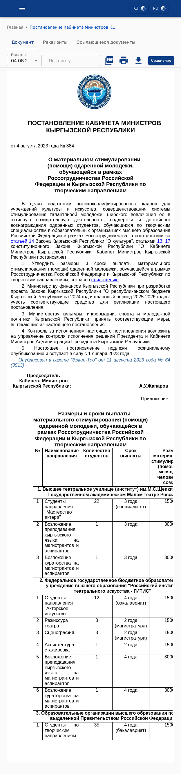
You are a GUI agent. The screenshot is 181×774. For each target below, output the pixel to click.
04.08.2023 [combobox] (23, 60)
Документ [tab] (22, 42)
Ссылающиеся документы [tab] (106, 42)
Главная (15, 27)
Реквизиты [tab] (55, 42)
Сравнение (161, 60)
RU (159, 8)
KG (139, 8)
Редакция (19, 55)
